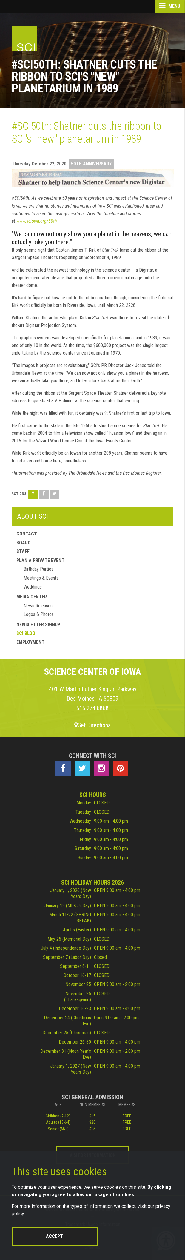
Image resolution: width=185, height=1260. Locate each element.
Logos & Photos (39, 614)
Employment (30, 642)
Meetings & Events (41, 578)
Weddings (33, 587)
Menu (169, 6)
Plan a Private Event (40, 560)
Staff (23, 551)
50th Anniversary (91, 164)
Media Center (31, 597)
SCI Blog (25, 633)
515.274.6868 (92, 708)
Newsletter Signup (38, 624)
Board (23, 543)
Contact (26, 534)
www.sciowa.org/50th (36, 221)
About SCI (32, 516)
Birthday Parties (38, 569)
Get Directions (92, 725)
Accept (54, 1236)
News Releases (38, 606)
